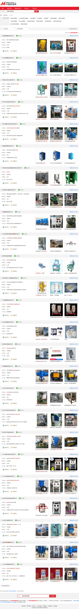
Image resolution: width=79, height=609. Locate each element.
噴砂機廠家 (46, 18)
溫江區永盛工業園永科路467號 (13, 531)
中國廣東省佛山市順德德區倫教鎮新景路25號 (16, 245)
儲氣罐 (17, 39)
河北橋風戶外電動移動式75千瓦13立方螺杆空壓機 (56, 383)
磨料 (17, 128)
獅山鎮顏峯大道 (9, 333)
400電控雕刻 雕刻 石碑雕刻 (56, 449)
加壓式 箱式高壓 (42, 97)
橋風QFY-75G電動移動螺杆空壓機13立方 (70, 383)
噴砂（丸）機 (18, 524)
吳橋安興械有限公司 (8, 542)
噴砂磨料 (9, 61)
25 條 (8, 243)
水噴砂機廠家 (33, 18)
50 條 (8, 44)
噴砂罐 (12, 61)
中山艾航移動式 (55, 581)
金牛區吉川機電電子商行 (7, 520)
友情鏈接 (55, 606)
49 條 (8, 529)
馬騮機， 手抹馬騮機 (54, 295)
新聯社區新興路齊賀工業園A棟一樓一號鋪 (15, 443)
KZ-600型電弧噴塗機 (54, 339)
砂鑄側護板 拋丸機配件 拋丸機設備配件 (56, 361)
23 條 (8, 463)
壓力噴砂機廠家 (22, 21)
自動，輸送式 (41, 339)
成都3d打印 (54, 537)
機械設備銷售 (9, 193)
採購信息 (10, 8)
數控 (12, 524)
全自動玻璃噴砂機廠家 (23, 18)
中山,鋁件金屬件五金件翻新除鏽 (70, 493)
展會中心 (27, 8)
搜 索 (52, 596)
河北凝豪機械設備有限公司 (8, 300)
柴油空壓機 (14, 215)
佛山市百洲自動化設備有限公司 (9, 410)
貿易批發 (9, 108)
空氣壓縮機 (19, 215)
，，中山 (42, 581)
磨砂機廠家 (39, 18)
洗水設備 (9, 282)
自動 (12, 105)
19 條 (8, 89)
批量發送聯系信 (73, 28)
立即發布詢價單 (12, 591)
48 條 (8, 507)
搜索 (37, 11)
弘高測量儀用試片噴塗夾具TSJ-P (70, 361)
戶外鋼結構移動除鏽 (56, 185)
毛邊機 (14, 502)
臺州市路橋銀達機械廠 (7, 255)
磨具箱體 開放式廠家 (42, 53)
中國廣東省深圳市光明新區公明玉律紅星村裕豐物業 (17, 509)
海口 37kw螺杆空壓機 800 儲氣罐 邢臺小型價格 (56, 75)
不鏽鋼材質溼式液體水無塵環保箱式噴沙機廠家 (70, 185)
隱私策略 (45, 606)
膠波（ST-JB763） (68, 295)
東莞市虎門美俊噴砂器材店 (8, 432)
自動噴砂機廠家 (53, 18)
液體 (12, 304)
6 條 (7, 176)
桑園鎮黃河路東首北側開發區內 (13, 377)
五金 (17, 414)
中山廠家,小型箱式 (56, 493)
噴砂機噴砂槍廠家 (31, 21)
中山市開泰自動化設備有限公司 (9, 454)
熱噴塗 (15, 326)
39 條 (8, 331)
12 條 (8, 287)
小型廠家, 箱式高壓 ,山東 (42, 75)
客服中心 (34, 606)
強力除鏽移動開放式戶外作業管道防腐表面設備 (56, 207)
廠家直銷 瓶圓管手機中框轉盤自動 (70, 119)
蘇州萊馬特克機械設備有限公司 (9, 189)
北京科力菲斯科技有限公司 (8, 388)
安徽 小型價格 (55, 53)
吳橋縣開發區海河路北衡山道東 (13, 69)
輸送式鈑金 (42, 449)
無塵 (17, 304)
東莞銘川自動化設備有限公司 (8, 79)
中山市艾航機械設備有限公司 (8, 476)
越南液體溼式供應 (56, 141)
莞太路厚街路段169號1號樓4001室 (13, 91)
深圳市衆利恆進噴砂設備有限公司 (9, 498)
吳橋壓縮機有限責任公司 (7, 211)
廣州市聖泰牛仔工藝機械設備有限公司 (10, 278)
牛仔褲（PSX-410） (41, 295)
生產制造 (9, 42)
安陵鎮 (7, 47)
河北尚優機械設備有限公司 (8, 57)
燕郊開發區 (8, 311)
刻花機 (14, 260)
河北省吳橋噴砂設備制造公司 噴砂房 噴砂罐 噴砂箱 (56, 229)
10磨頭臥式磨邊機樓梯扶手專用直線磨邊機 (56, 251)
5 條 (7, 155)
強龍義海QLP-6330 (42, 251)
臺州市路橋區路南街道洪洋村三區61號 (14, 267)
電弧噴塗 (12, 326)
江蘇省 (7, 355)
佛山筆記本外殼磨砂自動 (42, 427)
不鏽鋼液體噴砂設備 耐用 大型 (56, 405)
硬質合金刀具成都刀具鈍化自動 (42, 537)
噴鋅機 (8, 326)
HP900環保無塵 (40, 163)
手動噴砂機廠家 (13, 21)
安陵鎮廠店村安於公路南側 (12, 553)
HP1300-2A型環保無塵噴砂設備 (56, 163)
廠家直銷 (41, 141)
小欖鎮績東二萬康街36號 (11, 487)
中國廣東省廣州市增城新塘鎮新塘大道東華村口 (16, 289)
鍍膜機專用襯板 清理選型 (42, 405)
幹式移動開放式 (40, 207)
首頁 (3, 8)
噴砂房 (14, 348)
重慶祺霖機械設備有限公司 (8, 145)
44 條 (8, 353)
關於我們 (24, 606)
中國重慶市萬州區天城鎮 (11, 157)
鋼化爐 (19, 237)
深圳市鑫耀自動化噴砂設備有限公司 (10, 123)
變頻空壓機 (9, 215)
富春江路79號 (9, 179)
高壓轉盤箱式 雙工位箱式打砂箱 (56, 559)
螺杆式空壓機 (9, 39)
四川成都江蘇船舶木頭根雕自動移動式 (70, 537)
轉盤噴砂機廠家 (24, 24)
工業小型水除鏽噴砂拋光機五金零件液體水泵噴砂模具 (70, 207)
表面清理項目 (16, 392)
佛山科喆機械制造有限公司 (8, 322)
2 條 (7, 309)
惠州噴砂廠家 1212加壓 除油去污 (70, 471)
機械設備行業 (18, 8)
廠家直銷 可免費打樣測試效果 (42, 471)
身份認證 (19, 35)
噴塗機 (13, 149)
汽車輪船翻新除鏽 (69, 141)
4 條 (7, 397)
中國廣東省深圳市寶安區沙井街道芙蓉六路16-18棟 (17, 113)
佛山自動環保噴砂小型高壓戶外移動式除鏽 (42, 185)
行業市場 (34, 8)
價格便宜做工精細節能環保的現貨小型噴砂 (56, 427)
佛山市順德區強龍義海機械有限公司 (11, 233)
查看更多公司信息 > (74, 35)
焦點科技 (41, 607)
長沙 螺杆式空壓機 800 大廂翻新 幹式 (70, 75)
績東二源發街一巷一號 (11, 465)
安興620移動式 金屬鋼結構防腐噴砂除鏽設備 (42, 559)
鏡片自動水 (69, 449)
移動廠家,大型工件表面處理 (42, 493)
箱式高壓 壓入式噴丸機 (70, 97)
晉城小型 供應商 (70, 515)
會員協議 (50, 606)
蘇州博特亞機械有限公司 (7, 344)
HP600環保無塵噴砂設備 (69, 163)
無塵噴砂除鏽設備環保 (56, 317)
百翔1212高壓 (54, 119)
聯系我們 (29, 606)
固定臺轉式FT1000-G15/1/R (42, 361)
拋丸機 (8, 105)
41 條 (8, 419)
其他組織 (9, 570)
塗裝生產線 (9, 149)
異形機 (9, 237)
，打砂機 (40, 273)
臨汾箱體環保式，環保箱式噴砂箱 (70, 53)
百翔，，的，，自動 (42, 119)
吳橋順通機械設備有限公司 (8, 35)
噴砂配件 (9, 83)
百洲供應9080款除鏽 (70, 427)
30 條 (8, 66)
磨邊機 (11, 260)
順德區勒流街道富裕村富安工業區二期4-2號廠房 (16, 421)
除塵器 (14, 39)
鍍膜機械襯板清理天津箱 (70, 405)
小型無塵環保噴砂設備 (70, 317)
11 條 (8, 265)
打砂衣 (65, 339)
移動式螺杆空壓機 (21, 546)
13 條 (8, 133)
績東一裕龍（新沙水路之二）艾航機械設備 (15, 575)
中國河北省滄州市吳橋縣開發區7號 (13, 223)
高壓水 (9, 436)
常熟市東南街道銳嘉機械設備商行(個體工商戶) (12, 167)
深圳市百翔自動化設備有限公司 (9, 101)
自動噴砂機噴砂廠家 (57, 21)
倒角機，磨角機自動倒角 (70, 273)
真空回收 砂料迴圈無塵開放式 (56, 97)
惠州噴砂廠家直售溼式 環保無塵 (56, 471)
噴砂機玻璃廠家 (48, 21)
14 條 (8, 110)
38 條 (8, 220)
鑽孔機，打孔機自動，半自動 (56, 273)
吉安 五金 (56, 515)
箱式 (14, 370)
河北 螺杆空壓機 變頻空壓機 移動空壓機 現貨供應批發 (70, 229)
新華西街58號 (9, 399)
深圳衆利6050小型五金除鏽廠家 (42, 515)
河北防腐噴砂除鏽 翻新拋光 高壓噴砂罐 (42, 383)
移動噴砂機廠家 (13, 18)
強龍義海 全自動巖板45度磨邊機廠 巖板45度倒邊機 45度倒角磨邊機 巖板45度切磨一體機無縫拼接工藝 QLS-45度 (70, 251)
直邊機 (14, 237)
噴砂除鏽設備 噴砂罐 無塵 (42, 229)
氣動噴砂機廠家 (39, 21)
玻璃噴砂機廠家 (61, 18)
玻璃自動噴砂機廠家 (14, 24)
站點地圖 (39, 606)
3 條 (7, 198)
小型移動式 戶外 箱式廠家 (70, 559)
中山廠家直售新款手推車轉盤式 (70, 581)
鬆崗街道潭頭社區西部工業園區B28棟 (14, 135)
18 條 (8, 551)
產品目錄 (5, 15)
